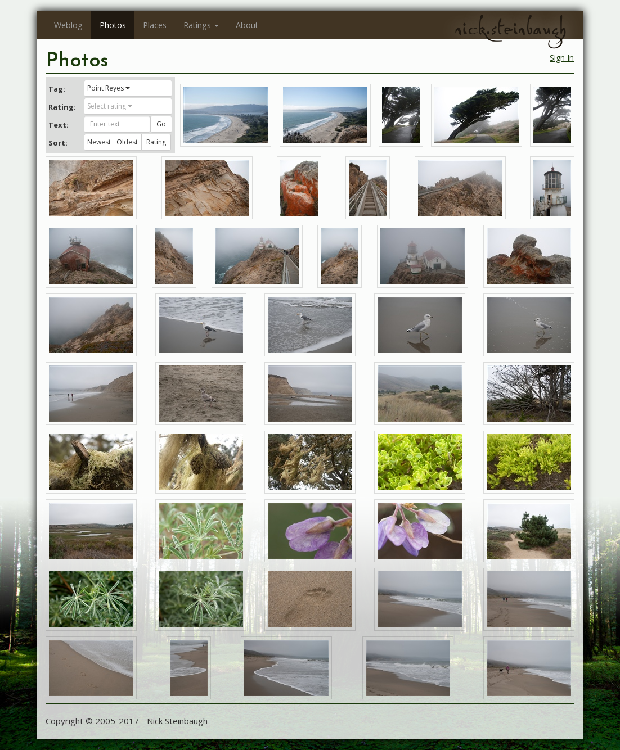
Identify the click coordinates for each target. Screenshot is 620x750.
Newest (99, 142)
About (247, 25)
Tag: (56, 89)
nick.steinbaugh (510, 29)
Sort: (58, 143)
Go (161, 124)
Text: (58, 125)
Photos (113, 25)
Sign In (562, 57)
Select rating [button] (109, 106)
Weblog (68, 25)
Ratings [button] (201, 25)
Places (155, 25)
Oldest (127, 142)
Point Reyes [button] (108, 88)
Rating (156, 142)
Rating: (61, 107)
